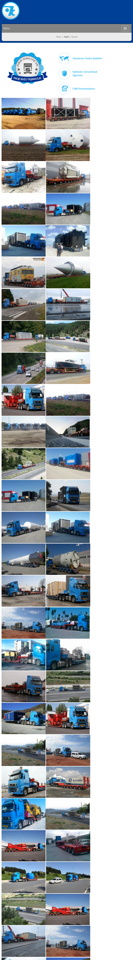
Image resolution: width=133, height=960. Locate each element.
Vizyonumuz (8, 919)
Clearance (30, 924)
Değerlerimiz (8, 924)
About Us (6, 910)
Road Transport (32, 910)
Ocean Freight (31, 915)
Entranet (73, 953)
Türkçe (58, 37)
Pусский (74, 37)
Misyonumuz (8, 915)
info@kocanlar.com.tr (114, 939)
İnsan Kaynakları (10, 928)
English (66, 37)
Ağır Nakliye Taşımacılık (28, 68)
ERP (81, 953)
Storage (29, 919)
